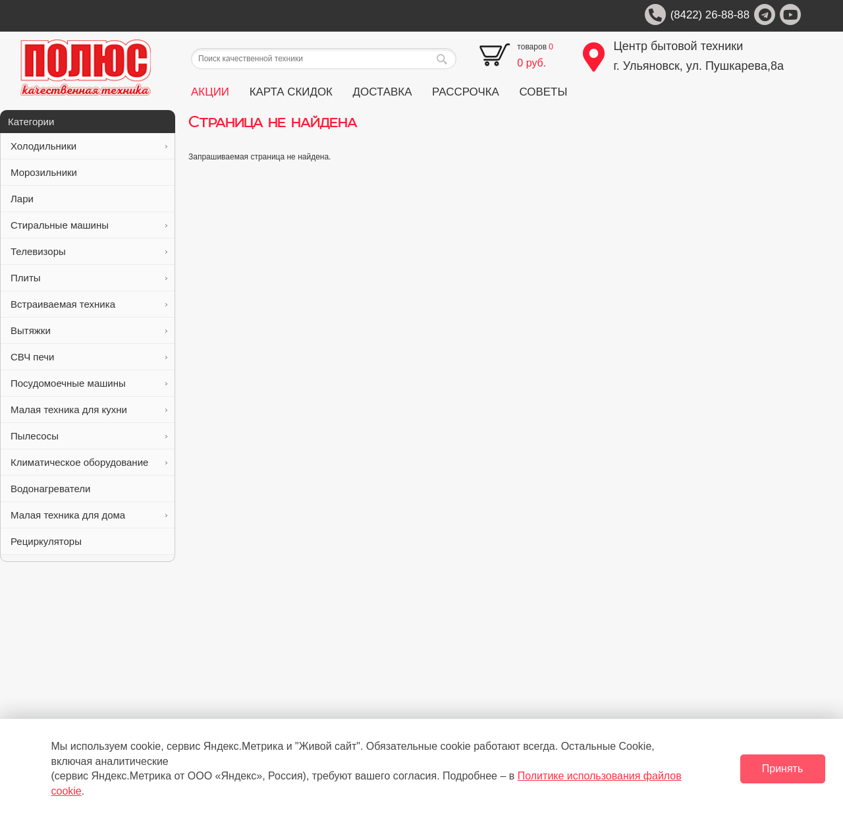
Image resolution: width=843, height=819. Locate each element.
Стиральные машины (89, 225)
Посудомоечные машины (89, 383)
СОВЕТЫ (543, 92)
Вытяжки (89, 330)
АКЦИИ (210, 92)
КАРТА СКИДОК (291, 92)
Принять (782, 768)
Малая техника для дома (89, 515)
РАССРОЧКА (465, 92)
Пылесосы (89, 435)
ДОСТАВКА (382, 92)
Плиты (89, 277)
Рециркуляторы (89, 541)
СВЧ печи (89, 356)
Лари (89, 198)
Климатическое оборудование (89, 462)
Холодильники (89, 146)
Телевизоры (89, 251)
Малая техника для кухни (89, 409)
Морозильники (89, 172)
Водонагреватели (89, 488)
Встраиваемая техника (89, 304)
